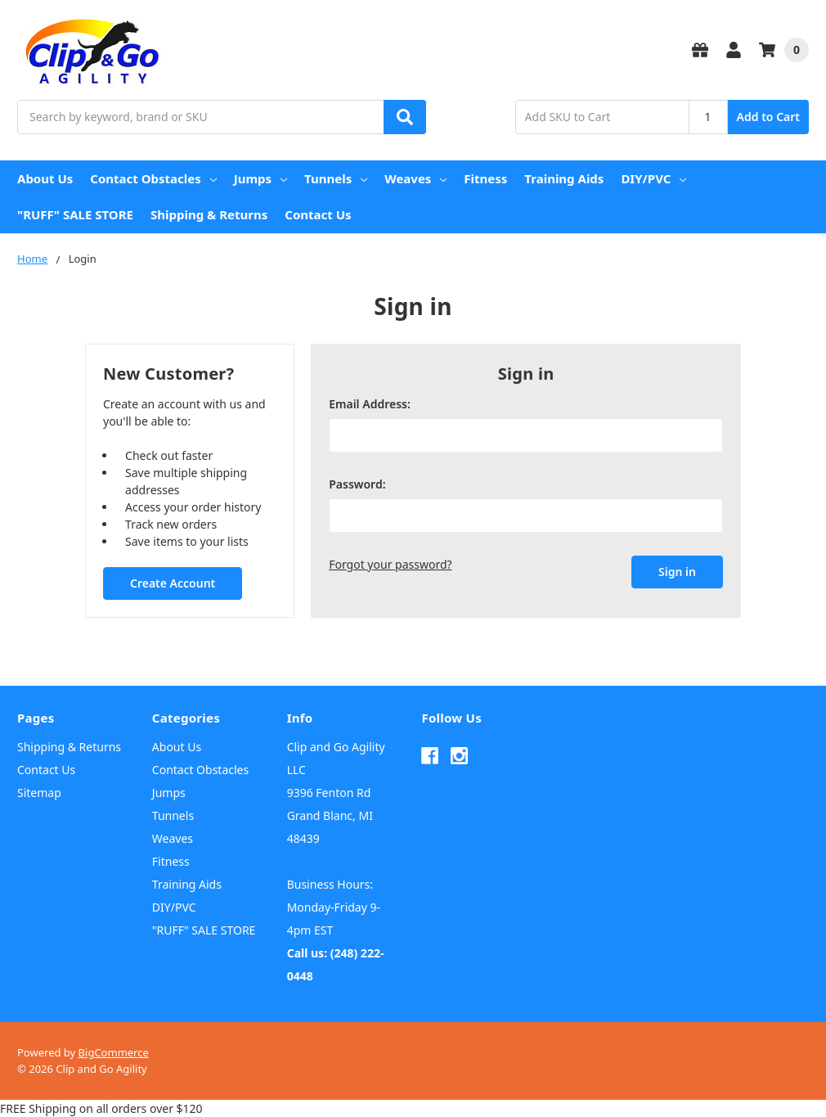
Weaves (415, 178)
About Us (45, 178)
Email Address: (370, 404)
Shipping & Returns (208, 214)
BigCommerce (114, 1052)
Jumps (260, 178)
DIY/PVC (653, 178)
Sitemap (39, 792)
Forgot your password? (390, 564)
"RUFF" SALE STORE (75, 214)
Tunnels (335, 178)
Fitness (485, 178)
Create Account (172, 583)
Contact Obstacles (153, 178)
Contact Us (318, 214)
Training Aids (564, 178)
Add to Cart (768, 116)
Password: (357, 484)
